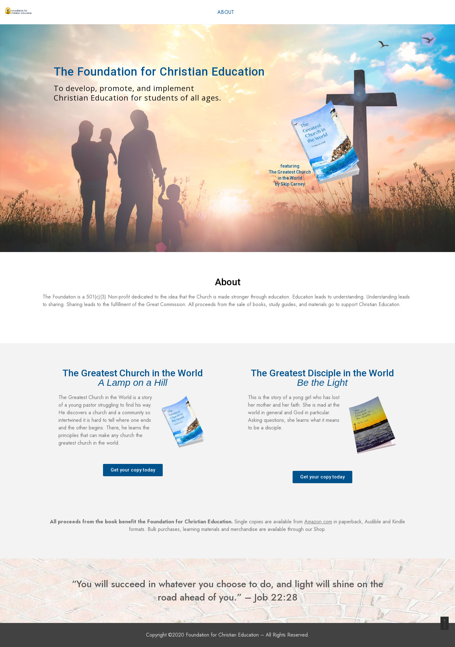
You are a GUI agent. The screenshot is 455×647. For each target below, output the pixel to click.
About (225, 12)
